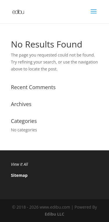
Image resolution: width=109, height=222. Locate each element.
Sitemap (19, 175)
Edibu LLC (54, 214)
